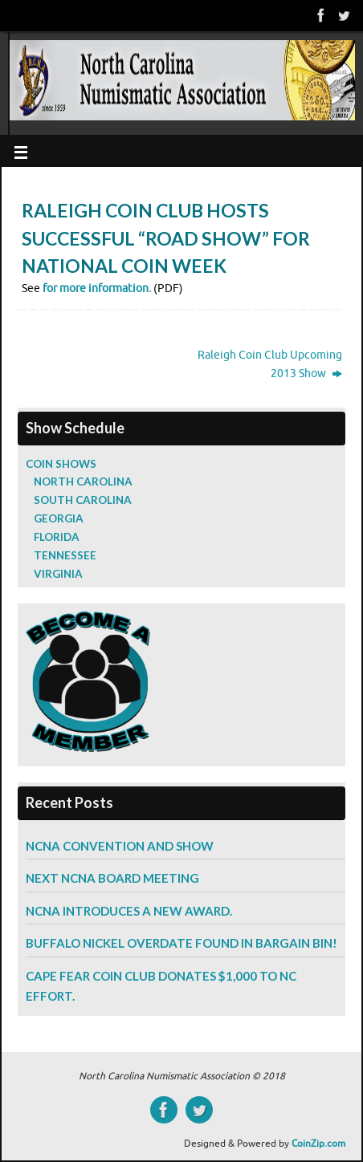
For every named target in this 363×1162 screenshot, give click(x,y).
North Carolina (83, 481)
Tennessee (65, 555)
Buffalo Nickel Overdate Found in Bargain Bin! (181, 943)
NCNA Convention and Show (120, 846)
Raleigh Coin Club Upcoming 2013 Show (270, 364)
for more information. (97, 288)
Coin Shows (61, 463)
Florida (57, 536)
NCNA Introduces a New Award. (129, 911)
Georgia (59, 518)
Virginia (58, 573)
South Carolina (83, 500)
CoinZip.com (318, 1143)
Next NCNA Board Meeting (112, 878)
